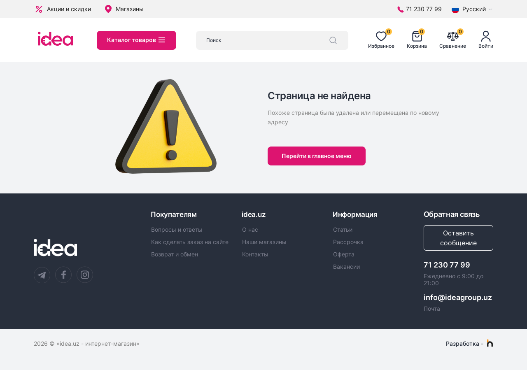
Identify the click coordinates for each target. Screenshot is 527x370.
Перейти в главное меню (318, 155)
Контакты (255, 255)
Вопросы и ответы (177, 230)
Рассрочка (348, 243)
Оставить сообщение (458, 238)
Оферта (343, 255)
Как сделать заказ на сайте (190, 243)
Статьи (342, 230)
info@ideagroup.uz (458, 297)
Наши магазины (264, 243)
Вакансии (346, 268)
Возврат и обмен (174, 255)
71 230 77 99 (447, 265)
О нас (250, 230)
